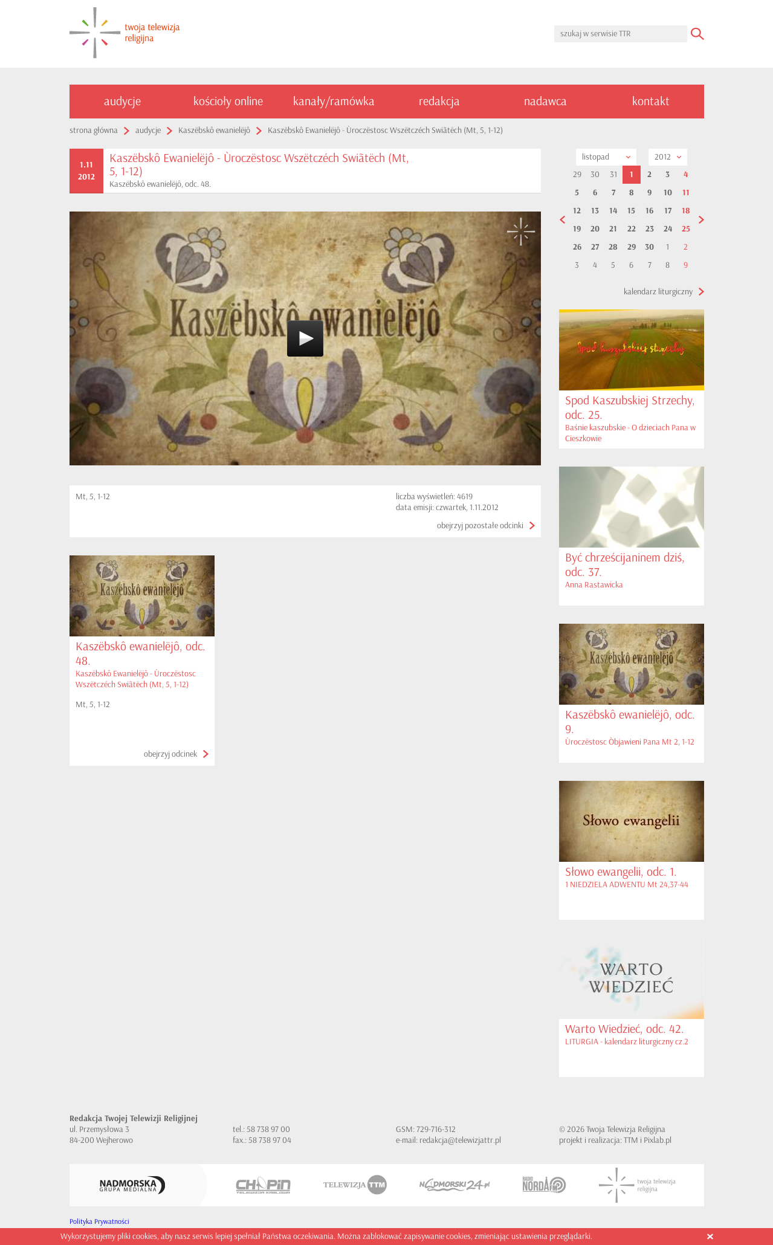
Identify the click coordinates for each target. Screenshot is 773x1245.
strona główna (94, 130)
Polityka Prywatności (99, 1221)
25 (686, 229)
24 (668, 229)
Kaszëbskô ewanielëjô (214, 130)
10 (668, 192)
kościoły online (228, 101)
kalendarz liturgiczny (658, 291)
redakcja (439, 101)
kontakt (651, 101)
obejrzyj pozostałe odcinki (480, 525)
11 (686, 192)
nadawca (545, 101)
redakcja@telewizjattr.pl (460, 1140)
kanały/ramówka (334, 101)
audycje (122, 101)
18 (686, 210)
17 (667, 210)
